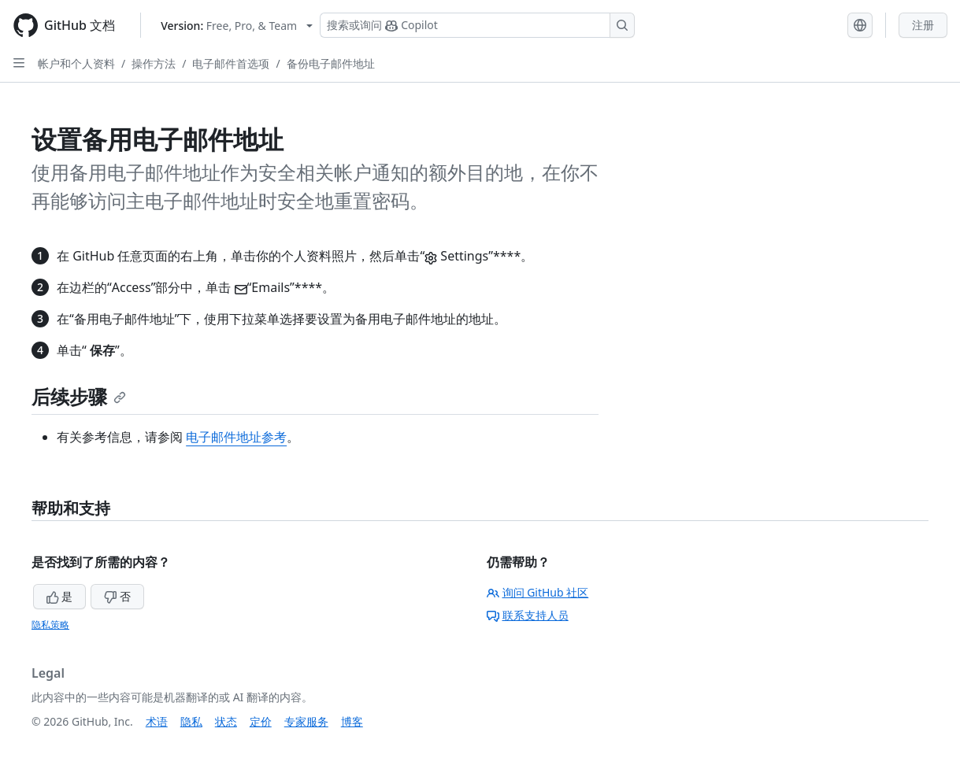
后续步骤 (79, 396)
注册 (923, 24)
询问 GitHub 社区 (538, 592)
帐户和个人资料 (76, 63)
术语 (157, 721)
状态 (226, 721)
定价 (261, 721)
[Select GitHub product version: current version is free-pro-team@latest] (237, 25)
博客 (352, 721)
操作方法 (154, 63)
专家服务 (306, 721)
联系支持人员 (528, 615)
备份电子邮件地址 (331, 63)
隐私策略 (50, 624)
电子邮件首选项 (230, 63)
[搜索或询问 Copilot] (477, 25)
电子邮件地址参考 (236, 436)
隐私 (191, 721)
